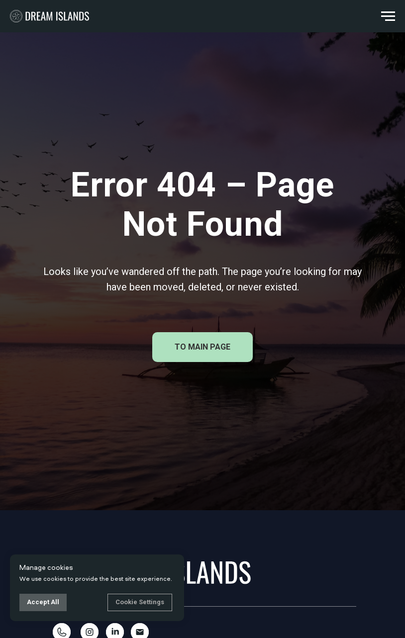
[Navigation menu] (388, 16)
